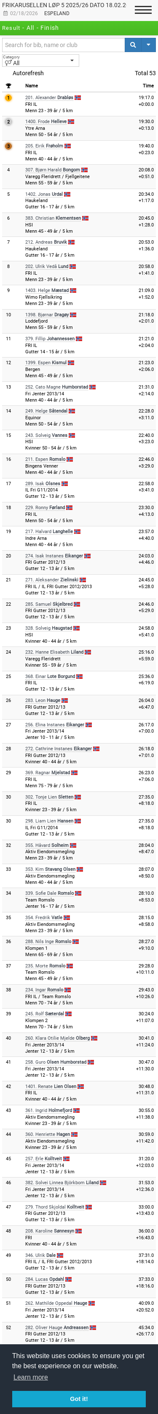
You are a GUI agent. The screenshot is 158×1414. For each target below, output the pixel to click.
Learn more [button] (30, 1377)
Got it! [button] (79, 1399)
